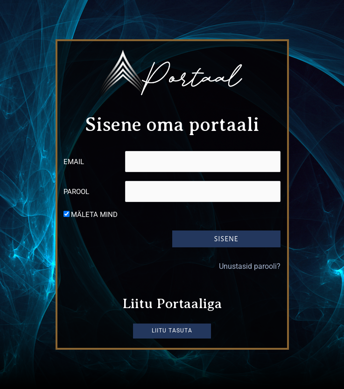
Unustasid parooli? (250, 266)
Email (73, 162)
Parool (76, 191)
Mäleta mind (94, 214)
